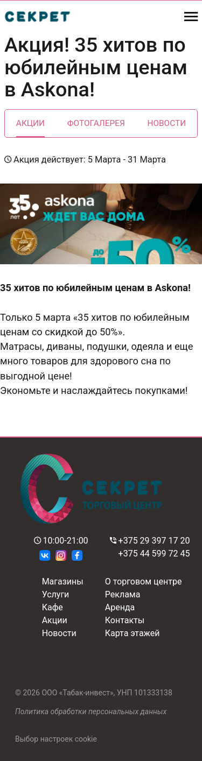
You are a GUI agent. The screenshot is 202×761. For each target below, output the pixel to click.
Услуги (55, 594)
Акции (30, 123)
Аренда (120, 607)
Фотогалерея (96, 123)
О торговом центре (143, 581)
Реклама (123, 594)
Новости (166, 123)
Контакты (124, 620)
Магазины (62, 581)
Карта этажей (132, 633)
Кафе (52, 607)
